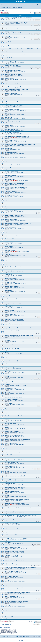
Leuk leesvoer (8, 609)
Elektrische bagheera (10, 250)
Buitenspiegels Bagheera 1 (11, 443)
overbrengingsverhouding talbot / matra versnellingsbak (19, 327)
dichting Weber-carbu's (10, 483)
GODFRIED (12, 23)
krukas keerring (8, 259)
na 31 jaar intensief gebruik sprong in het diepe (16, 22)
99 (35, 20)
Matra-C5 (11, 18)
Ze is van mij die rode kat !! (11, 466)
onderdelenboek (9, 412)
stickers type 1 (8, 295)
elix (10, 121)
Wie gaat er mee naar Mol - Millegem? (14, 527)
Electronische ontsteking (11, 531)
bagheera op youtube (10, 363)
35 (39, 34)
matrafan (11, 255)
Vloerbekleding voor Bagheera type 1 (14, 266)
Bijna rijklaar (8, 371)
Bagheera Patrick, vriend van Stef (13, 431)
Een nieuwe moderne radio (11, 129)
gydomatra (12, 424)
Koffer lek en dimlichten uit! (12, 286)
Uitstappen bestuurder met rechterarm (14, 183)
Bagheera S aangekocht (11, 93)
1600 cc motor (8, 27)
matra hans (12, 516)
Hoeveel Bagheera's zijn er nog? (13, 70)
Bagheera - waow (9, 242)
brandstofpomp (8, 323)
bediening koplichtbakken (11, 195)
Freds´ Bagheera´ (9, 120)
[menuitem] (2, 5)
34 (37, 34)
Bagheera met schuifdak (11, 219)
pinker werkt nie (9, 458)
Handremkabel (8, 167)
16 (37, 38)
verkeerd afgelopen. (10, 270)
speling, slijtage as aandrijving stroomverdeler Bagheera (19, 164)
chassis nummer (9, 396)
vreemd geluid (8, 254)
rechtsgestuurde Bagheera (11, 447)
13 (39, 24)
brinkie (11, 404)
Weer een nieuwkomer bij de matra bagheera (16, 187)
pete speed (12, 311)
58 (37, 378)
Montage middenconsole (11, 160)
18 (37, 565)
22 (39, 338)
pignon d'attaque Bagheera (11, 399)
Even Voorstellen (9, 454)
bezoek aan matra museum (11, 356)
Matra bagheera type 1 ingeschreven (14, 360)
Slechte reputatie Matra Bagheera (13, 238)
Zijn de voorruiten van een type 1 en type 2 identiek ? (18, 592)
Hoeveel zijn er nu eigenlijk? (12, 491)
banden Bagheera (9, 403)
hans (11, 315)
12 (37, 24)
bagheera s (7, 419)
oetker (11, 32)
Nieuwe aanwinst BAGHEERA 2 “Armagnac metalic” (18, 54)
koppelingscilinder (9, 605)
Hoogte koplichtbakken (10, 227)
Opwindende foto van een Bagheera (14, 408)
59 (39, 378)
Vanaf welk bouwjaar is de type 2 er (13, 479)
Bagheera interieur (9, 78)
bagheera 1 (7, 376)
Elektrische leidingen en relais (12, 616)
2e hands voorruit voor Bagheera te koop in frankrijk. (18, 507)
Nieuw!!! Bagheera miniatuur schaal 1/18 (15, 503)
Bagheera (3, 10)
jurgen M (11, 520)
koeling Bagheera (9, 246)
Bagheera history (9, 125)
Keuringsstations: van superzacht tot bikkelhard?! (17, 499)
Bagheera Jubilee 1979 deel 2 (12, 210)
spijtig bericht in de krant (11, 511)
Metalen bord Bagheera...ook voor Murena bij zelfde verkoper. (20, 144)
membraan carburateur (10, 388)
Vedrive (11, 172)
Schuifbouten (8, 113)
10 (34, 24)
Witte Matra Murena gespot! (12, 555)
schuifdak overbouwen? (11, 298)
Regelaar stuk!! (8, 290)
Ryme (11, 353)
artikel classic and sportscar (12, 523)
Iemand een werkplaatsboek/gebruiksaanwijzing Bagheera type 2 (21, 567)
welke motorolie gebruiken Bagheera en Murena (17, 136)
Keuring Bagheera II (10, 41)
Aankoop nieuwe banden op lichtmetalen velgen (17, 89)
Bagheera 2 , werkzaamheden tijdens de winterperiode (18, 17)
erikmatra (11, 581)
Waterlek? (7, 451)
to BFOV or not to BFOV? (11, 534)
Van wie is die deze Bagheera (12, 132)
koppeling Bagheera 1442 (11, 152)
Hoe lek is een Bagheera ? (11, 596)
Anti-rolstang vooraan (10, 175)
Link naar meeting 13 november (13, 206)
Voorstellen (7, 392)
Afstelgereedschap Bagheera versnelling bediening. (18, 223)
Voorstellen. (8, 36)
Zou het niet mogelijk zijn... (11, 576)
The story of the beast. (10, 97)
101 (39, 20)
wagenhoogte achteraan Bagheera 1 (14, 319)
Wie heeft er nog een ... (10, 282)
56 (34, 378)
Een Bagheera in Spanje (11, 45)
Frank (11, 28)
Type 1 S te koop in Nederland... (13, 547)
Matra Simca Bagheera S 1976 (12, 231)
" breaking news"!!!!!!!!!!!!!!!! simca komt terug (16, 601)
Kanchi (11, 543)
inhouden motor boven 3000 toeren (13, 330)
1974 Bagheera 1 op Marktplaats (13, 348)
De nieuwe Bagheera (10, 179)
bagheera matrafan (9, 31)
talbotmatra (12, 110)
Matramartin (12, 331)
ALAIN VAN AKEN (13, 137)
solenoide (7, 384)
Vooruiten (7, 471)
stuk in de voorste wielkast (11, 171)
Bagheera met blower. (10, 612)
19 (34, 338)
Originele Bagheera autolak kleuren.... (14, 551)
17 (39, 38)
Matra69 (11, 440)
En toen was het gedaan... (11, 519)
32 (34, 34)
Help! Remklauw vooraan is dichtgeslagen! (15, 475)
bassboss (11, 444)
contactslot (7, 340)
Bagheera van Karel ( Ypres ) (12, 65)
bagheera (7, 495)
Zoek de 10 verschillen (10, 584)
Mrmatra (11, 432)
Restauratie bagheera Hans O (12, 462)
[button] (40, 13)
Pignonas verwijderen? (10, 381)
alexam (11, 357)
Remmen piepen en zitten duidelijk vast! (15, 487)
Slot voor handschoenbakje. (12, 140)
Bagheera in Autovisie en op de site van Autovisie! (17, 439)
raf (10, 324)
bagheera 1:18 (8, 559)
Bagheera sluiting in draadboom (13, 61)
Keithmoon (12, 476)
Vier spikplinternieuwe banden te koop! (14, 415)
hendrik (11, 83)
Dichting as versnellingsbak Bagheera (14, 86)
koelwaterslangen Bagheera (12, 109)
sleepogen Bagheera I (10, 580)
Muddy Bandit (12, 472)
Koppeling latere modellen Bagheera (14, 215)
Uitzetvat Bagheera (9, 82)
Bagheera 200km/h (9, 310)
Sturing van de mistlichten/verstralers (14, 199)
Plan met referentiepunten (11, 263)
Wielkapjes (7, 352)
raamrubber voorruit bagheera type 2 (14, 571)
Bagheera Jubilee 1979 (10, 314)
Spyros (11, 613)
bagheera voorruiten (10, 367)
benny (11, 42)
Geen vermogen (9, 302)
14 (34, 38)
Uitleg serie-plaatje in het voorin (13, 74)
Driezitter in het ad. (9, 117)
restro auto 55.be (9, 306)
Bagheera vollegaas (10, 563)
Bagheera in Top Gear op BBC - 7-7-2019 (15, 235)
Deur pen (7, 427)
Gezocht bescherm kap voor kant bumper (15, 203)
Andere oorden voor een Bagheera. (13, 101)
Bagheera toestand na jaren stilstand (14, 435)
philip (11, 436)
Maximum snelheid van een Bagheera (14, 105)
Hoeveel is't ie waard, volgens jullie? (14, 587)
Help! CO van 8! (8, 542)
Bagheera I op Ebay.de (10, 344)
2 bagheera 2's (8, 274)
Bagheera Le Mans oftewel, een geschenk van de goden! (19, 335)
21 (37, 338)
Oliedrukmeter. (8, 148)
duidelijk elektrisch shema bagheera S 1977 (16, 538)
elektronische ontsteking (11, 191)
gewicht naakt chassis (10, 423)
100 (37, 20)
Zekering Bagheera (9, 57)
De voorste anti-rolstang (11, 156)
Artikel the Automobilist (11, 278)
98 (33, 20)
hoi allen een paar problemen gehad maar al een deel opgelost (20, 515)
